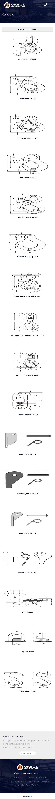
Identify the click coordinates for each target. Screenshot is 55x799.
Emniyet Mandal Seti (27, 454)
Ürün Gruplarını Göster (27, 29)
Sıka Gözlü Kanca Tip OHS (27, 138)
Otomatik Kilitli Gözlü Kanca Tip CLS (27, 296)
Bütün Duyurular (27, 753)
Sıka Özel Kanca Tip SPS (27, 217)
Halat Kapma (27, 612)
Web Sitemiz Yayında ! (13, 736)
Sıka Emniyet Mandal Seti (27, 494)
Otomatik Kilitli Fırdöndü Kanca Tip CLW (27, 336)
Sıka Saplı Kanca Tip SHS (28, 59)
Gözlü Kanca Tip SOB (27, 99)
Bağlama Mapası (27, 652)
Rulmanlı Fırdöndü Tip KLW (27, 415)
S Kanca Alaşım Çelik (27, 691)
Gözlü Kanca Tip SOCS (28, 178)
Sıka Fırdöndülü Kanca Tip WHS (27, 375)
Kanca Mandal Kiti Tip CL (27, 573)
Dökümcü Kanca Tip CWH (27, 257)
